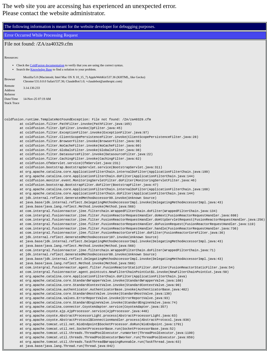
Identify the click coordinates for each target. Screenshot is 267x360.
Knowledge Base (41, 69)
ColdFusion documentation (47, 65)
